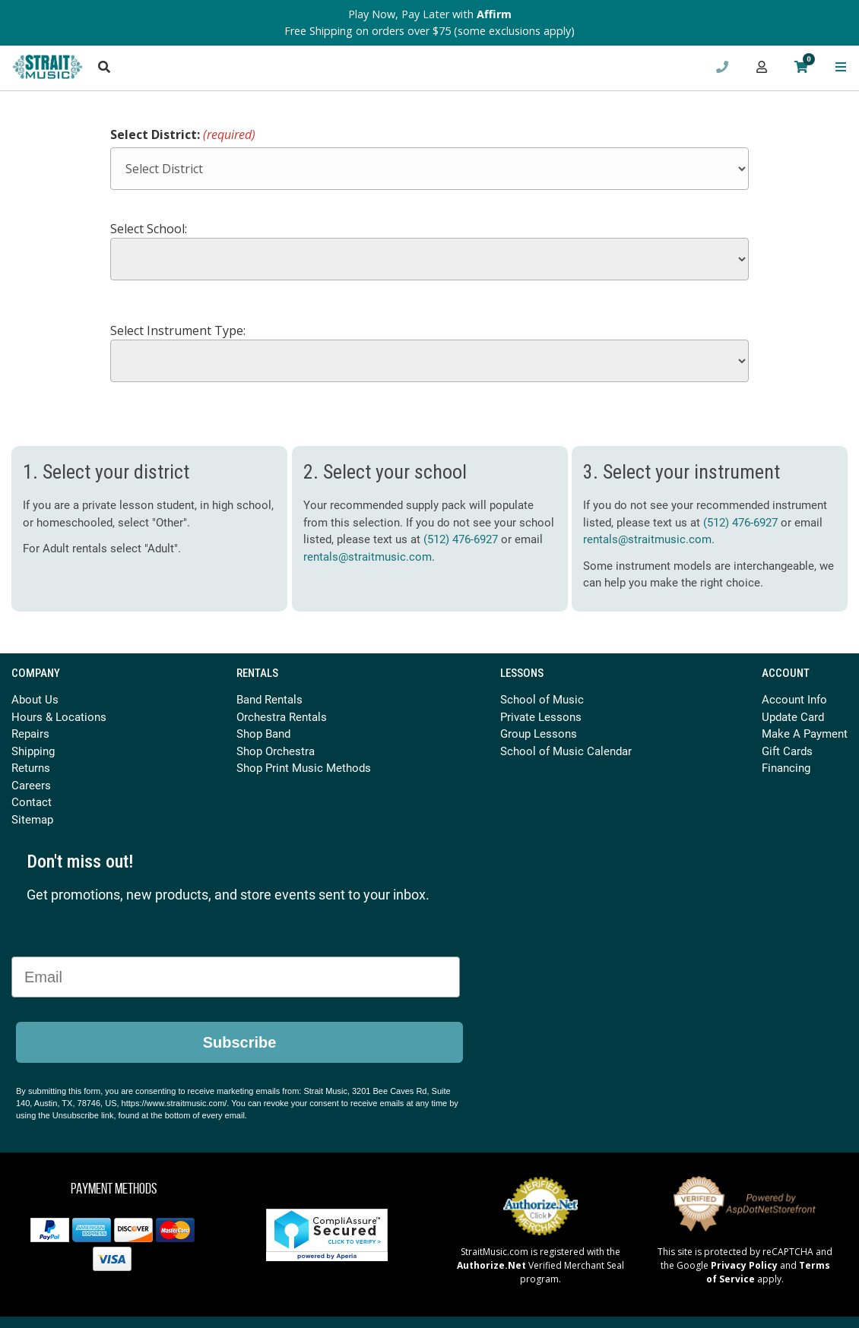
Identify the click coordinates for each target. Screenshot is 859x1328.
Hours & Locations (58, 716)
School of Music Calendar (566, 750)
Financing (786, 767)
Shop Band (263, 733)
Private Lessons (541, 716)
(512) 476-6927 (460, 538)
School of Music (542, 699)
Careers (31, 784)
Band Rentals (269, 699)
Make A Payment (805, 733)
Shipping (33, 750)
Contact (31, 801)
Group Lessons (538, 733)
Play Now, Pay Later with (430, 14)
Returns (30, 767)
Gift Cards (787, 750)
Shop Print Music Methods (303, 767)
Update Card (793, 716)
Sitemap (32, 819)
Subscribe (240, 1042)
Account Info (794, 699)
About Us (35, 699)
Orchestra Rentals (281, 716)
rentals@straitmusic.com (367, 556)
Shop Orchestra (275, 750)
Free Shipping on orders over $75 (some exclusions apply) (429, 31)
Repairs (30, 733)
